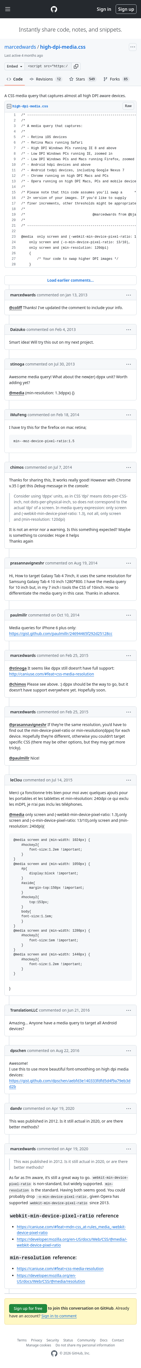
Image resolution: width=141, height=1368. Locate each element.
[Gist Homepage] (54, 9)
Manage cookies (38, 1345)
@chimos (17, 684)
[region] (70, 190)
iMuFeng (18, 414)
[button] (76, 66)
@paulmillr (19, 758)
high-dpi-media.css (63, 46)
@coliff (15, 307)
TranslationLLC (24, 1010)
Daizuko (17, 329)
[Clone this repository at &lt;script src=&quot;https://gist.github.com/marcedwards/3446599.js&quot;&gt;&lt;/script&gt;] (48, 66)
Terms (22, 1340)
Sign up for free (28, 1308)
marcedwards (20, 46)
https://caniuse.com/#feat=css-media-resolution (60, 1268)
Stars (83, 79)
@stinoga (18, 668)
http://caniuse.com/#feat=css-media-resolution (51, 674)
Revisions (46, 79)
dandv (16, 1108)
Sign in (104, 9)
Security (53, 1340)
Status (68, 1340)
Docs (104, 1340)
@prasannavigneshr (28, 724)
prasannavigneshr (27, 563)
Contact (118, 1340)
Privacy (36, 1340)
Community (86, 1340)
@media (16, 392)
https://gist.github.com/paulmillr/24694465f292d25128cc (60, 633)
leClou (16, 780)
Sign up (126, 9)
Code (15, 79)
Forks (116, 79)
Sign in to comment (59, 1315)
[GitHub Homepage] (54, 1353)
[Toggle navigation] (7, 9)
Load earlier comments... (70, 280)
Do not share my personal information (85, 1345)
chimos (17, 467)
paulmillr (18, 615)
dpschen (18, 1050)
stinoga (17, 364)
